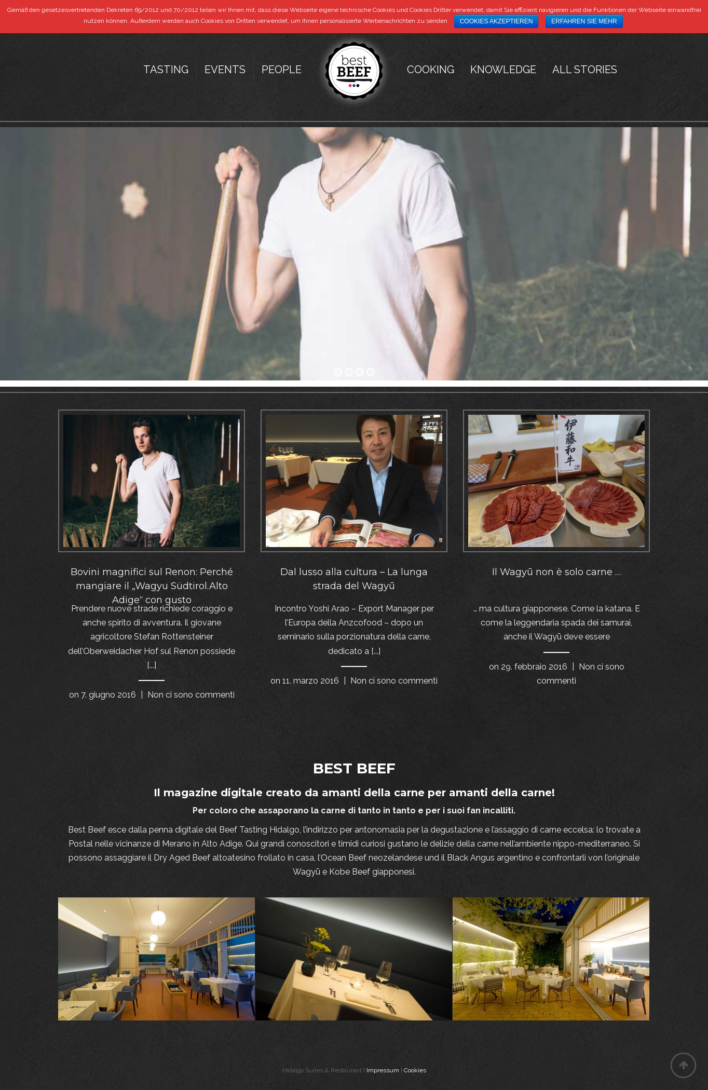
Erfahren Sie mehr (584, 21)
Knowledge (503, 69)
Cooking (430, 69)
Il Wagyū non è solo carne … (556, 572)
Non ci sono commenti (191, 695)
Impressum (382, 1070)
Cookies (415, 1070)
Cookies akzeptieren (496, 21)
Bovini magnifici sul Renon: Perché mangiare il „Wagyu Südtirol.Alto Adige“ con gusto (152, 586)
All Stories (584, 69)
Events (225, 69)
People (282, 69)
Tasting (165, 69)
